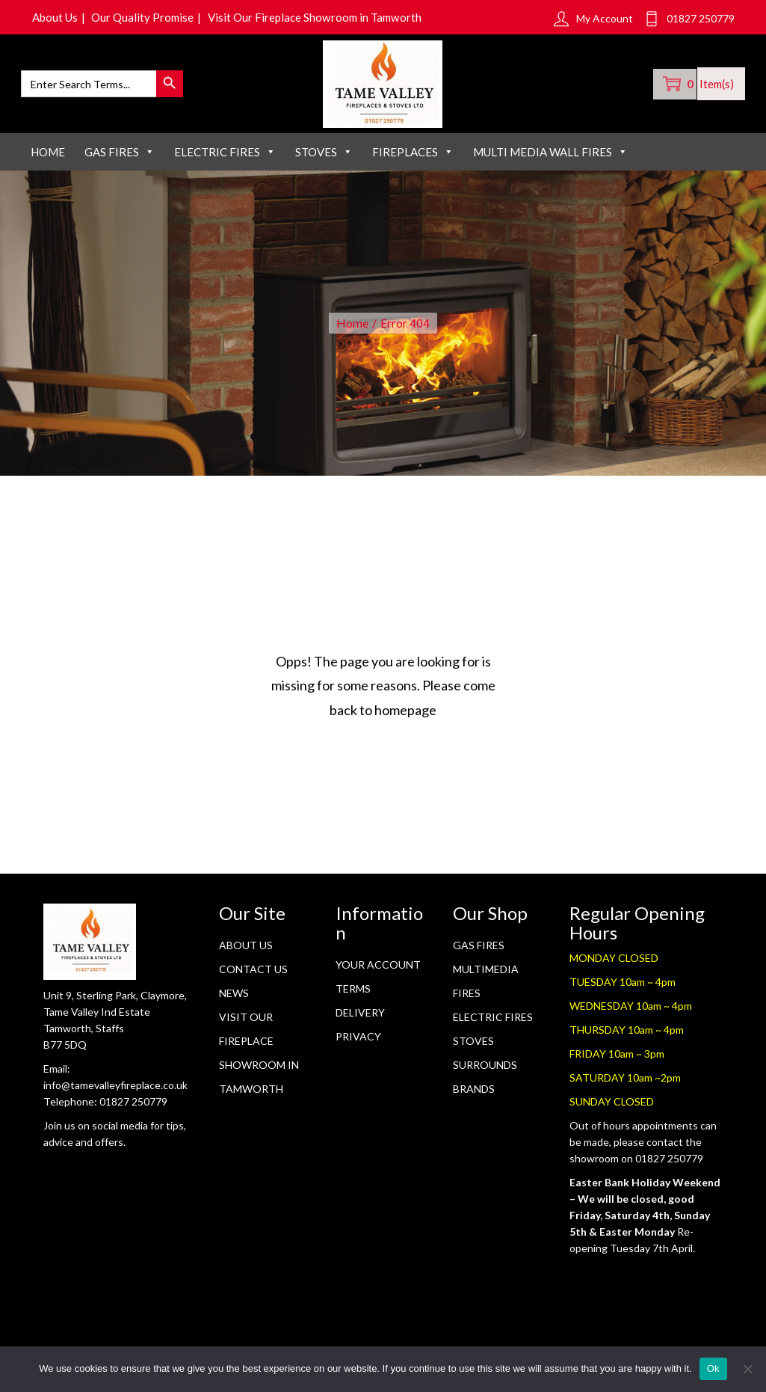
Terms (353, 993)
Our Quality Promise (148, 17)
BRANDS (474, 1094)
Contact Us (253, 974)
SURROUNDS (485, 1070)
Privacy (358, 1041)
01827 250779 (133, 1106)
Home (48, 157)
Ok (713, 1368)
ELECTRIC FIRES (225, 157)
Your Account (378, 969)
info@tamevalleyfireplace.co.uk (115, 1089)
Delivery (360, 1017)
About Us (56, 17)
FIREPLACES (413, 157)
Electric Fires (493, 1022)
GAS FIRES (119, 157)
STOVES (324, 157)
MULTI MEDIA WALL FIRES (550, 157)
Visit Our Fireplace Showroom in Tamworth (325, 17)
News (234, 998)
